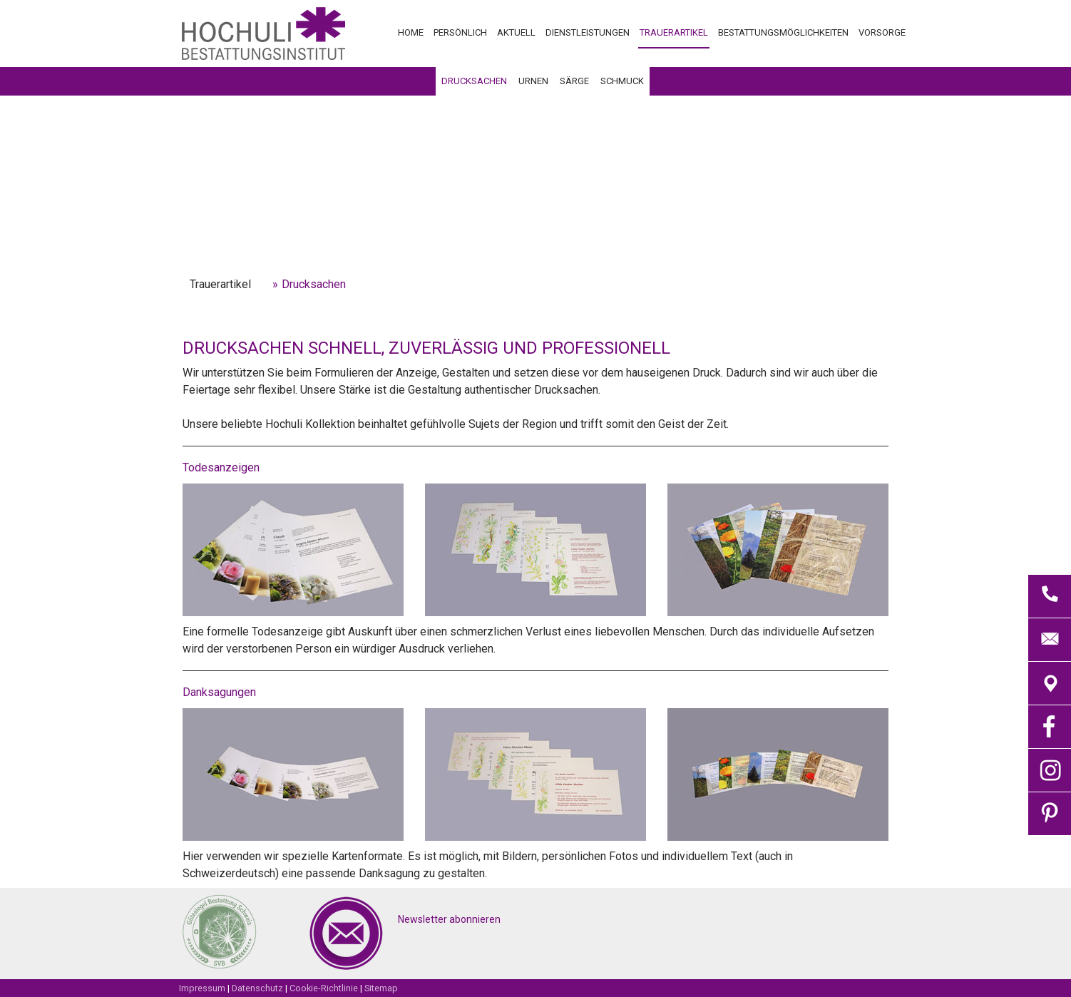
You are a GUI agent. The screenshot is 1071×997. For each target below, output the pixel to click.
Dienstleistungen (587, 32)
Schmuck (622, 81)
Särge (574, 81)
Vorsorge (882, 32)
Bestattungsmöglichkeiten (783, 32)
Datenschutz (257, 988)
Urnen (533, 81)
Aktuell (516, 32)
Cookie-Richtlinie (323, 988)
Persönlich (460, 32)
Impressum (202, 988)
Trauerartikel (674, 32)
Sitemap (381, 988)
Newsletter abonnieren (449, 919)
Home (411, 32)
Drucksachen (474, 81)
